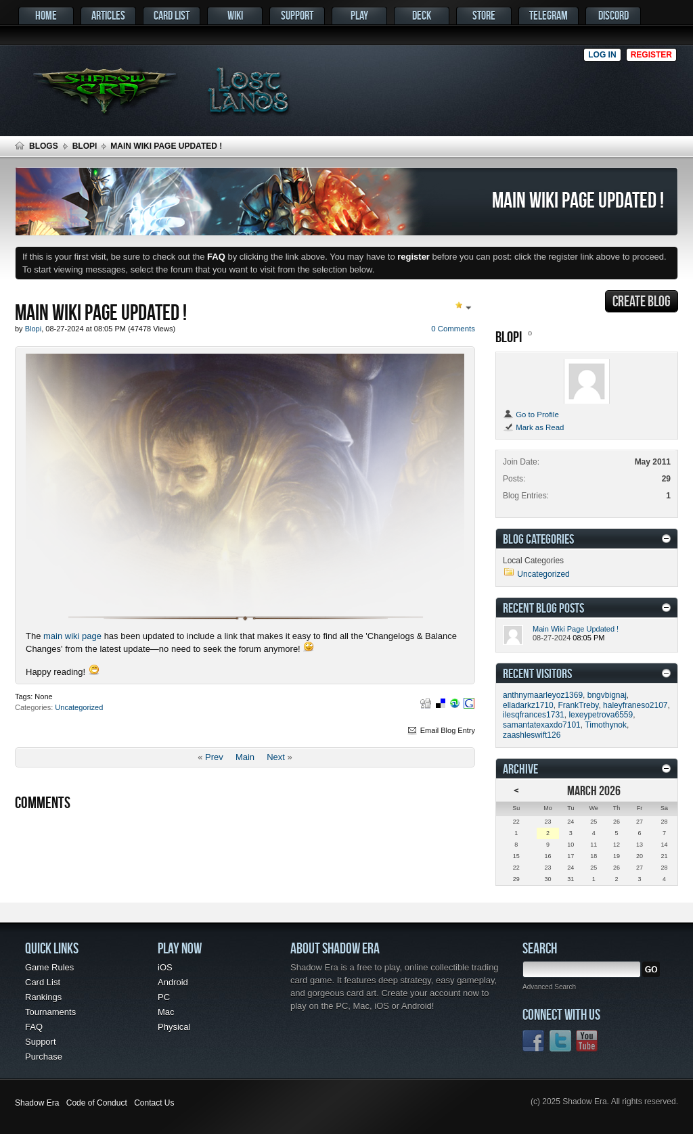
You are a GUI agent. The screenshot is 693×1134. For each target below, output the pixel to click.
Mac (166, 1012)
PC (164, 997)
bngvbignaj (607, 695)
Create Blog (641, 301)
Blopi (84, 146)
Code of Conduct (96, 1103)
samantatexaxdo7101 (542, 725)
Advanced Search (549, 987)
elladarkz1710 (528, 705)
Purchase (43, 1057)
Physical (174, 1027)
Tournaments (50, 1012)
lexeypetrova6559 (600, 714)
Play (359, 15)
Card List (171, 15)
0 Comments (453, 329)
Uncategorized (79, 707)
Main (245, 757)
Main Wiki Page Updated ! (576, 629)
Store (483, 15)
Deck (421, 15)
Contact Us (154, 1103)
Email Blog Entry (440, 730)
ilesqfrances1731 (533, 714)
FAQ (34, 1027)
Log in (602, 55)
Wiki (235, 15)
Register (651, 55)
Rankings (43, 997)
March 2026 (594, 790)
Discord (613, 15)
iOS (165, 967)
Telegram (548, 15)
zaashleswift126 (531, 735)
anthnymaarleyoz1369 (543, 695)
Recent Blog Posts (543, 607)
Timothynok (606, 725)
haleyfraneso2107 (635, 705)
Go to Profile (531, 414)
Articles (108, 15)
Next (276, 757)
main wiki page (72, 636)
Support (297, 15)
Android (173, 982)
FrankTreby (578, 705)
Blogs (43, 146)
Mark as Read (533, 427)
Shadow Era (37, 1103)
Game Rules (49, 967)
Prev (214, 757)
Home (46, 15)
